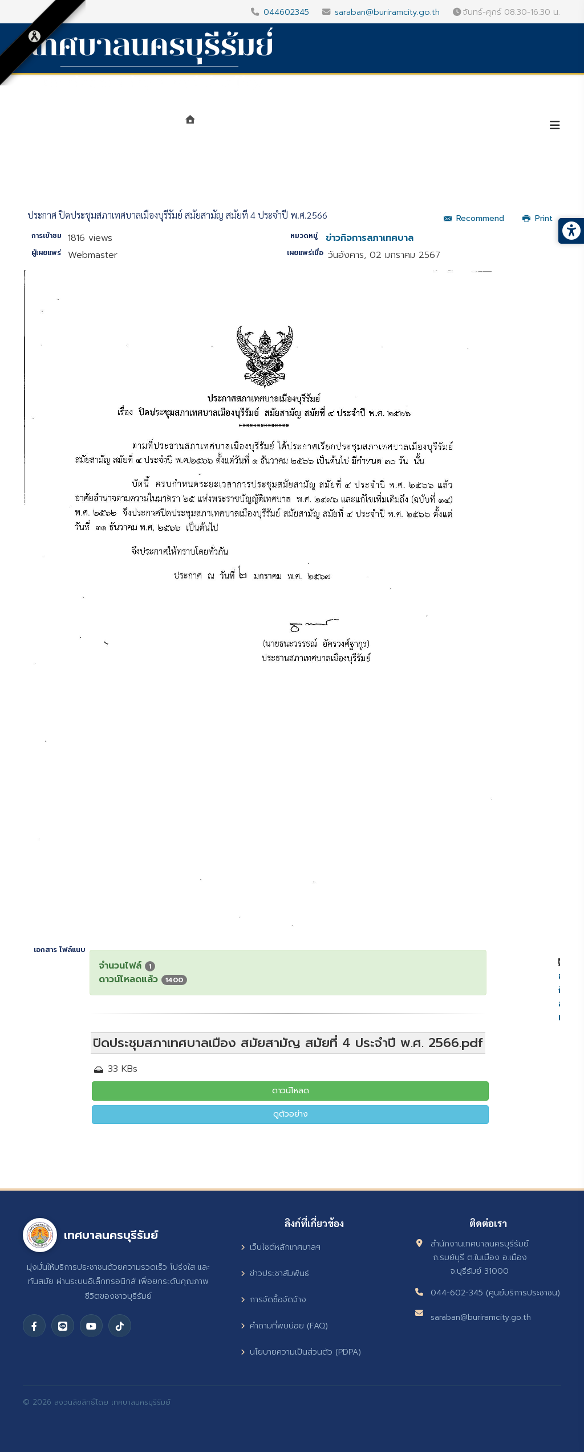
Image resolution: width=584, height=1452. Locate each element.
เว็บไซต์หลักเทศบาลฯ (281, 1247)
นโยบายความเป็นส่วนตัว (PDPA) (301, 1352)
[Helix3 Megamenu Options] (555, 125)
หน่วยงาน (312, 126)
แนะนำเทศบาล (240, 126)
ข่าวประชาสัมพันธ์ (275, 1273)
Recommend (474, 218)
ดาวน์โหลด (290, 1091)
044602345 (286, 12)
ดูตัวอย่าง (290, 1114)
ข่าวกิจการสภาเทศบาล (369, 238)
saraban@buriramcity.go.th (387, 12)
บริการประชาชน (491, 126)
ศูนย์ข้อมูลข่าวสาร (396, 126)
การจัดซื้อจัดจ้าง (273, 1300)
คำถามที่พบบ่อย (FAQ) (284, 1326)
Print (537, 218)
